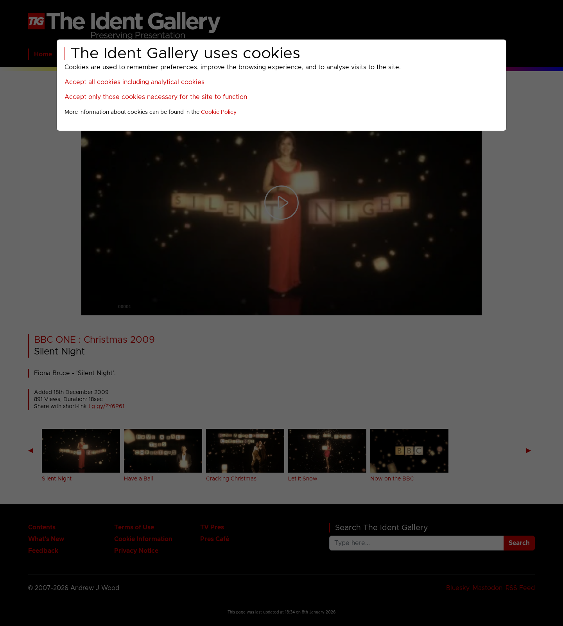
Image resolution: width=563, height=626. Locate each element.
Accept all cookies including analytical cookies (134, 82)
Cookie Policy (219, 112)
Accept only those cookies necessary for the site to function (156, 97)
